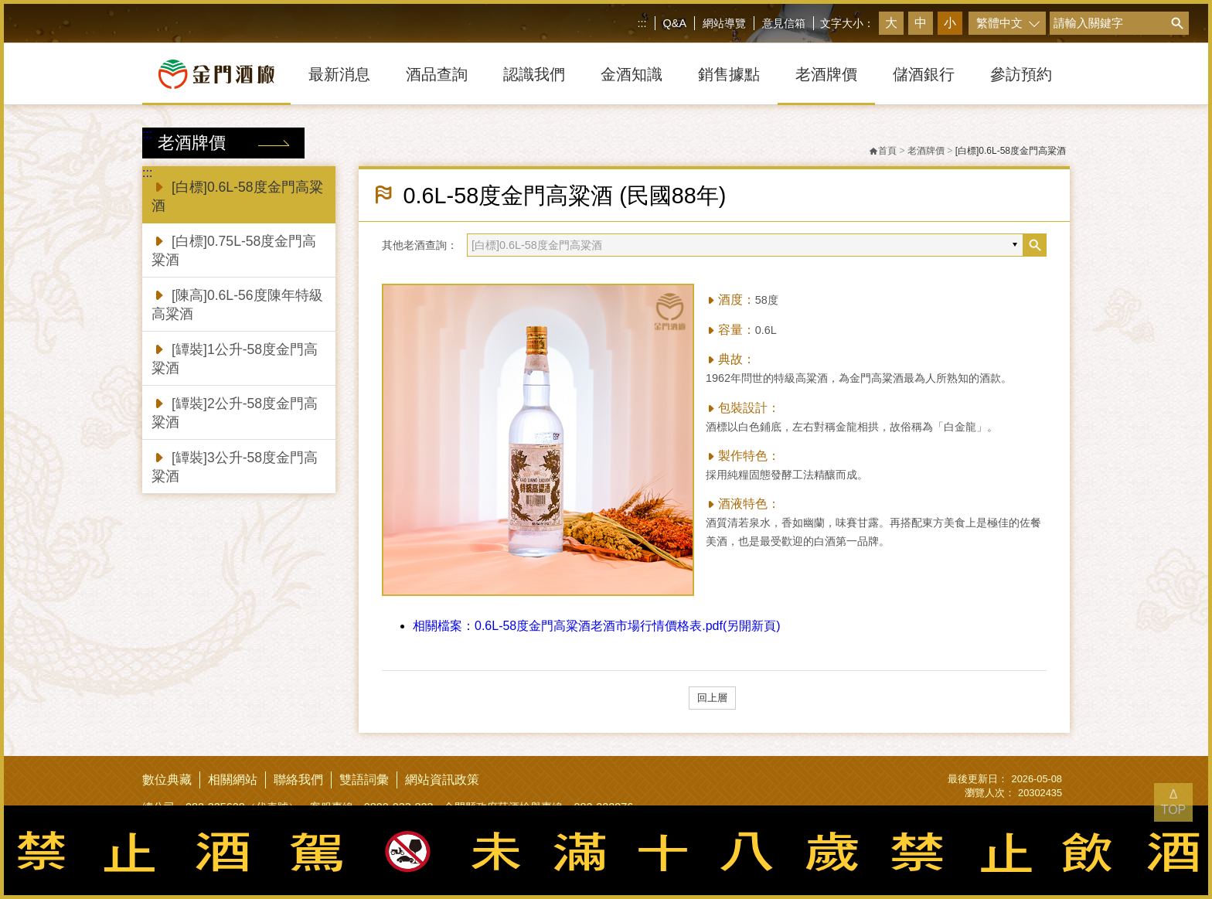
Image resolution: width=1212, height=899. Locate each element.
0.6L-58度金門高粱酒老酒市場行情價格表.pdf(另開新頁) (597, 625)
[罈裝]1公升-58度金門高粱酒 (235, 357)
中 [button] (920, 22)
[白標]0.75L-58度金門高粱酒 (234, 249)
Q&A (674, 23)
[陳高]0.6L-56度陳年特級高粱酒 (237, 303)
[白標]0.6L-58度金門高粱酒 (237, 195)
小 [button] (950, 22)
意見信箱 (783, 23)
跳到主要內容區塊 (3, 3)
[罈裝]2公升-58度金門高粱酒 (235, 411)
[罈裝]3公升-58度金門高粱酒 (235, 466)
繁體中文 (999, 22)
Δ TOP (1173, 802)
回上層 (712, 697)
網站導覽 (724, 23)
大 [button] (891, 22)
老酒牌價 (926, 150)
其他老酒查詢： (420, 245)
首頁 (883, 150)
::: (642, 23)
